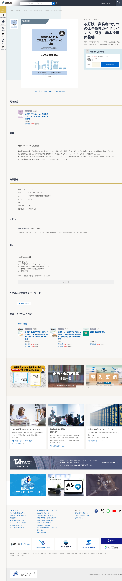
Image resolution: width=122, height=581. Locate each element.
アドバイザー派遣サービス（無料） (22, 441)
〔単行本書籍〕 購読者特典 (45, 520)
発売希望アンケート (94, 441)
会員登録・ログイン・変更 (18, 515)
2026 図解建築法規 (97, 332)
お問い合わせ (79, 518)
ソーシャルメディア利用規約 (56, 553)
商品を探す (18, 10)
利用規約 (12, 553)
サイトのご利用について (17, 527)
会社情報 (12, 555)
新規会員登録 (104, 3)
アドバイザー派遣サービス (83, 515)
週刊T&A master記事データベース (47, 527)
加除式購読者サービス (43, 513)
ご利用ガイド (14, 510)
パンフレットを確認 (56, 91)
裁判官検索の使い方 (43, 532)
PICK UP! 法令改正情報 (44, 523)
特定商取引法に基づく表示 (74, 553)
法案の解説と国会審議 (43, 525)
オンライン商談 (16, 443)
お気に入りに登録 (40, 91)
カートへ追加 (110, 64)
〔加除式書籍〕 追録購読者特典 (46, 518)
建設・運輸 (22, 324)
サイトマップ (20, 555)
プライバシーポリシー (23, 553)
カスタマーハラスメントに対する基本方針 (95, 553)
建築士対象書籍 (24, 303)
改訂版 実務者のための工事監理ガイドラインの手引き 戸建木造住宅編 (36, 116)
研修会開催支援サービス (57, 446)
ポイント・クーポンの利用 (18, 523)
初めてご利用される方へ (17, 513)
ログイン (111, 3)
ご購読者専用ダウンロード (45, 515)
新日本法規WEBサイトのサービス (47, 510)
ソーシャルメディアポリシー (38, 553)
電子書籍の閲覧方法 (16, 525)
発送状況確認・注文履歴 (17, 520)
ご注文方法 (13, 518)
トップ (11, 10)
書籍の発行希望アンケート (83, 513)
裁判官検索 (40, 530)
